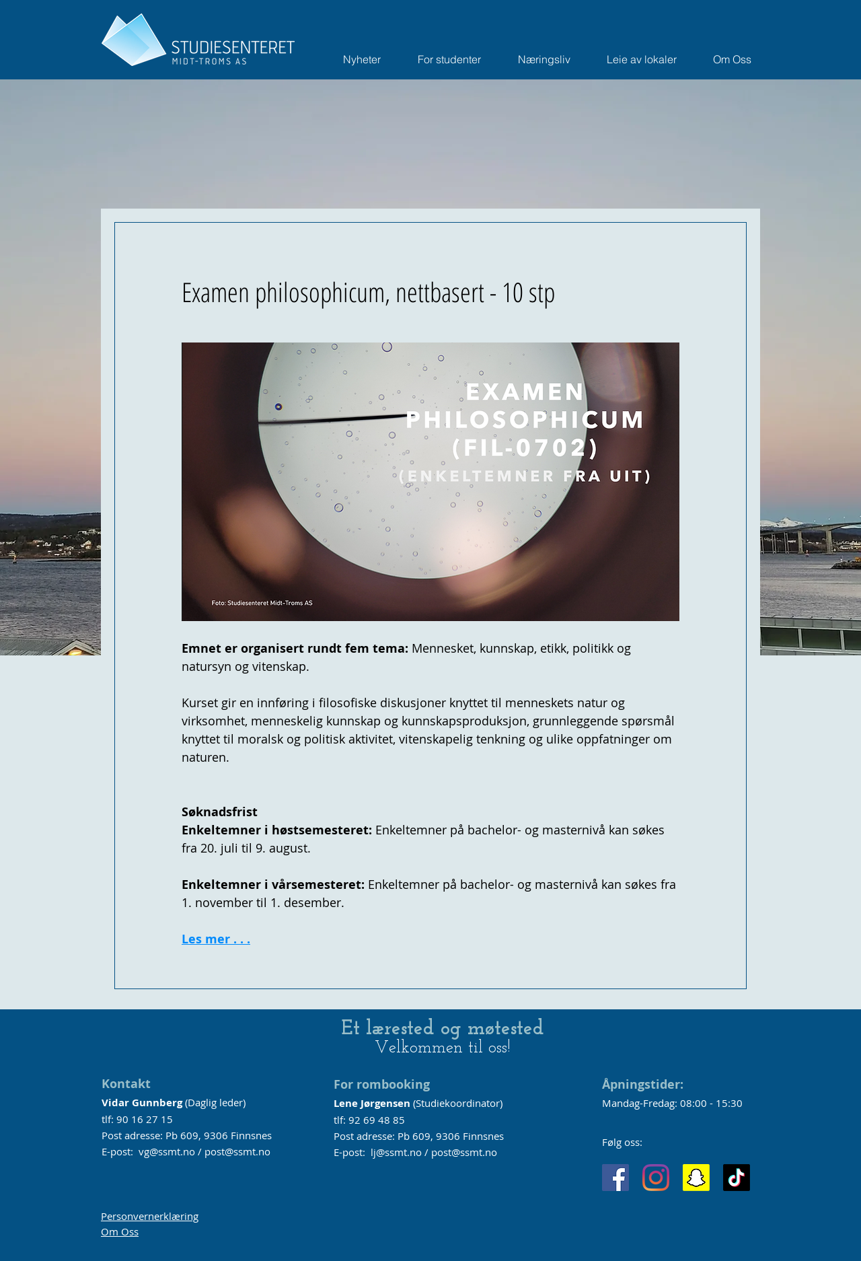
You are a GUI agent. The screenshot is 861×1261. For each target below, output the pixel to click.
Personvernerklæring (149, 1216)
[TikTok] (736, 1177)
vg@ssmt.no (167, 1151)
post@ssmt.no (237, 1151)
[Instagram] (655, 1177)
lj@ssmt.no (396, 1152)
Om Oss (120, 1231)
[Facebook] (615, 1177)
